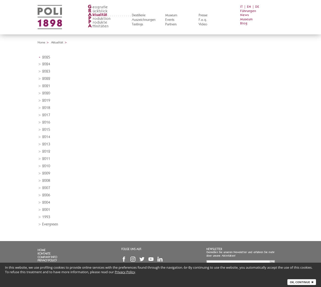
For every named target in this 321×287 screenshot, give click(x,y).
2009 (46, 173)
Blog (244, 23)
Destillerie (138, 15)
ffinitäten (98, 26)
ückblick (98, 11)
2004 (46, 202)
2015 (46, 130)
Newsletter (214, 249)
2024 (46, 64)
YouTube (150, 259)
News (244, 15)
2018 (46, 108)
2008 (46, 181)
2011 (46, 159)
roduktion (99, 19)
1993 (46, 217)
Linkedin (160, 259)
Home (41, 42)
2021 (46, 86)
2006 (46, 195)
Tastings (137, 24)
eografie (98, 7)
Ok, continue (301, 282)
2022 (46, 79)
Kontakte (44, 253)
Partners (171, 24)
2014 (46, 137)
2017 (46, 115)
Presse (203, 15)
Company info (47, 257)
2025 (46, 57)
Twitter (141, 259)
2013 (46, 144)
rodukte (97, 22)
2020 (46, 93)
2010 (46, 166)
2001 (46, 210)
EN (249, 7)
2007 (46, 188)
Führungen (248, 11)
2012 (46, 151)
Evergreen (50, 224)
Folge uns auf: (131, 249)
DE (257, 7)
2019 (46, 100)
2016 (46, 122)
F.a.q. (203, 20)
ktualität (98, 15)
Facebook (123, 259)
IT (241, 7)
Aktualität (57, 42)
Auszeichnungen (143, 20)
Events (169, 20)
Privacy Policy (47, 260)
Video (203, 24)
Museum (171, 15)
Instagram (132, 259)
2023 (46, 71)
